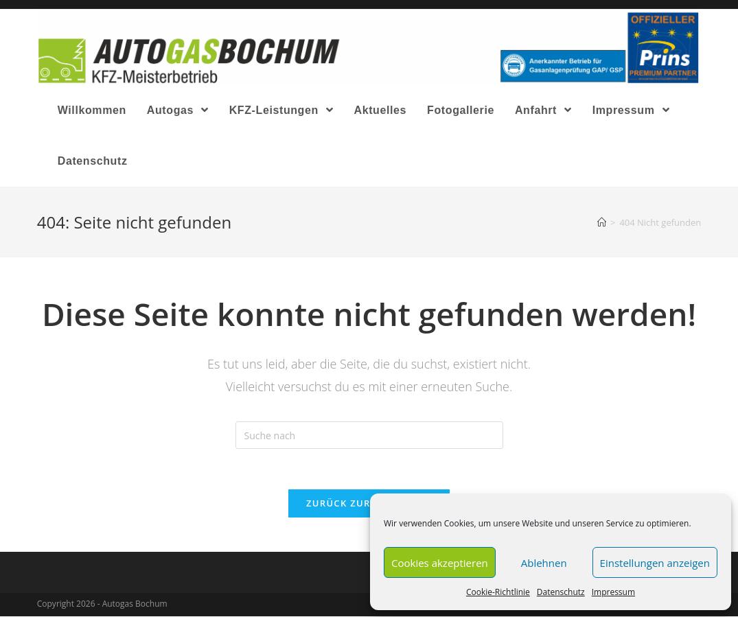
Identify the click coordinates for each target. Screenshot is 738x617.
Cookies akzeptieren (439, 563)
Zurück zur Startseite (369, 504)
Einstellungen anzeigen (655, 563)
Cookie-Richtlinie (498, 592)
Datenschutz (561, 592)
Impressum (613, 592)
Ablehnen (544, 563)
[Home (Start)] (601, 222)
